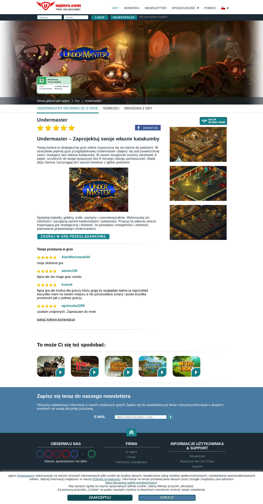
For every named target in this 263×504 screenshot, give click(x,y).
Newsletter (155, 8)
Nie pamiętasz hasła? (153, 16)
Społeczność (184, 8)
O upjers (131, 451)
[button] (131, 432)
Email (147, 44)
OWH (167, 76)
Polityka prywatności (193, 76)
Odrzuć (167, 497)
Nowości (132, 8)
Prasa (131, 457)
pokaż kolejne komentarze (56, 319)
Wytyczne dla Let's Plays (197, 461)
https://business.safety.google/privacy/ (131, 482)
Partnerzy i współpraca (131, 462)
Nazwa (148, 36)
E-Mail (99, 417)
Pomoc (210, 8)
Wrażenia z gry (138, 108)
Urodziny (150, 61)
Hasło (147, 53)
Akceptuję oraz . (178, 76)
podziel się (150, 127)
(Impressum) (25, 475)
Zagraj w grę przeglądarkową (73, 236)
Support (197, 466)
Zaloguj (172, 26)
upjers (58, 6)
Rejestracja (123, 17)
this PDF (214, 67)
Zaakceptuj (100, 497)
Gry (115, 8)
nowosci (111, 108)
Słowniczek (197, 456)
